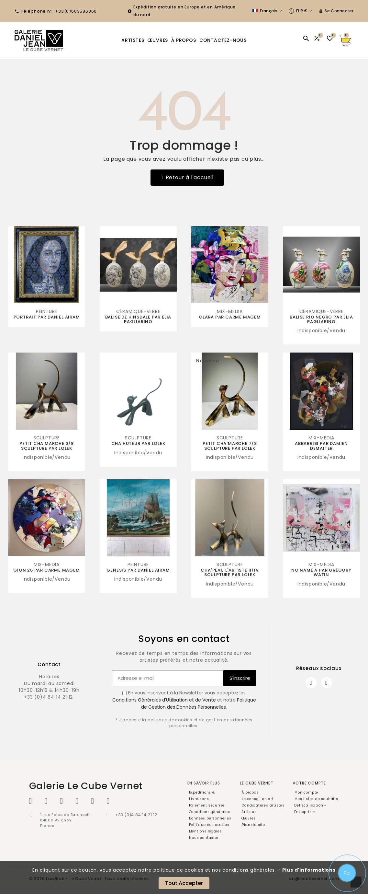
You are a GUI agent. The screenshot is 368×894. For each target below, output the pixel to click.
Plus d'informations (309, 870)
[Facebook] (311, 682)
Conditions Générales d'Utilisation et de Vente (164, 700)
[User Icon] (336, 11)
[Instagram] (326, 682)
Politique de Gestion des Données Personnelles (198, 703)
